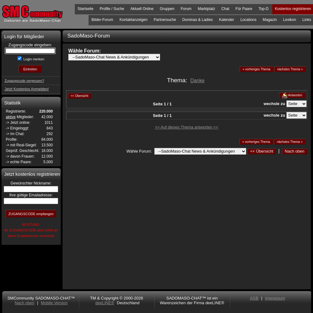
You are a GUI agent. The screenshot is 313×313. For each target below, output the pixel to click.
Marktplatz (206, 9)
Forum (186, 9)
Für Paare (244, 9)
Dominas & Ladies (197, 20)
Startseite (86, 9)
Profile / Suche (112, 9)
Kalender (226, 20)
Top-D (264, 9)
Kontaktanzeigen (133, 20)
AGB (254, 298)
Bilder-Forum (102, 20)
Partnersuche (165, 20)
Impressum (275, 298)
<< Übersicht (261, 151)
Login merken (33, 59)
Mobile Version (54, 302)
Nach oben (295, 151)
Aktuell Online (141, 9)
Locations (248, 20)
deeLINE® (104, 302)
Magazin (270, 20)
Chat (225, 9)
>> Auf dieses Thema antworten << (186, 127)
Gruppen (167, 9)
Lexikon (289, 20)
